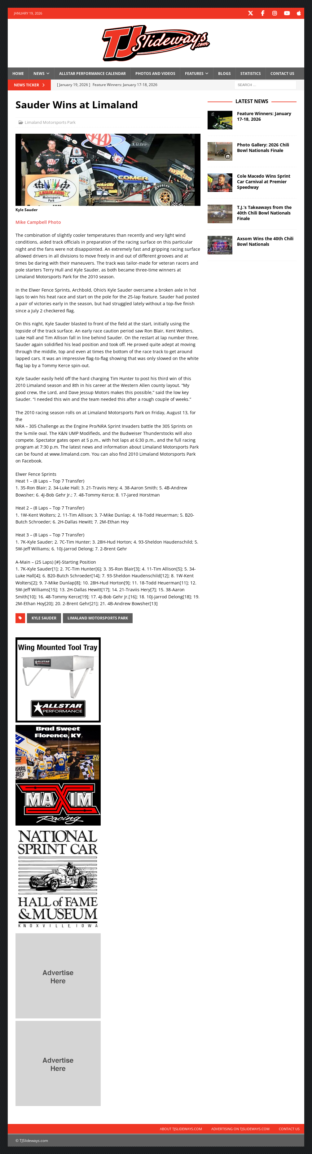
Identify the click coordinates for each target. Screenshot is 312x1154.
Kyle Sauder (44, 617)
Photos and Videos (155, 73)
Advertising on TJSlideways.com (240, 1128)
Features (194, 73)
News (39, 73)
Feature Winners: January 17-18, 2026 (264, 116)
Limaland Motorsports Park (50, 122)
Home (18, 73)
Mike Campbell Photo (38, 222)
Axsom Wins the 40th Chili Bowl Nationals (265, 241)
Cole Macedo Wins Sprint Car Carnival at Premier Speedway (263, 181)
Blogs (224, 73)
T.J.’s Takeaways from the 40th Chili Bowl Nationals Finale (264, 212)
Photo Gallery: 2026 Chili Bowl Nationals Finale (263, 147)
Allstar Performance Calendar (92, 73)
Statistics (250, 73)
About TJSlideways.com (181, 1128)
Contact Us (282, 73)
